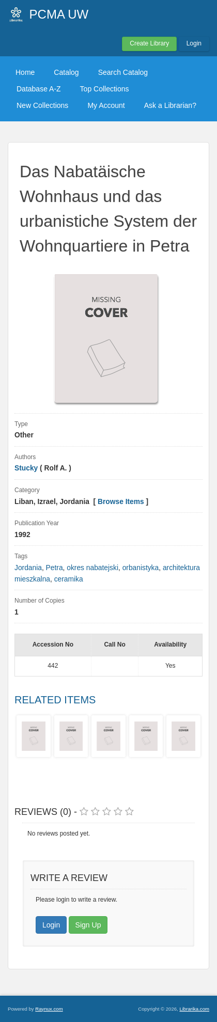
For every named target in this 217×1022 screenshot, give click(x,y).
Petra (54, 568)
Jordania (28, 568)
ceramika (68, 579)
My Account (106, 105)
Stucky (26, 468)
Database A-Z (39, 89)
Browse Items (121, 502)
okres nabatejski (92, 568)
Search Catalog (123, 72)
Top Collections (104, 89)
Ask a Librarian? (170, 105)
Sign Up (88, 925)
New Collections (42, 105)
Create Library (149, 43)
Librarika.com (194, 1009)
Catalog (66, 72)
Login (194, 43)
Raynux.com (49, 1009)
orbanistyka (140, 568)
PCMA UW (59, 14)
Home (25, 72)
